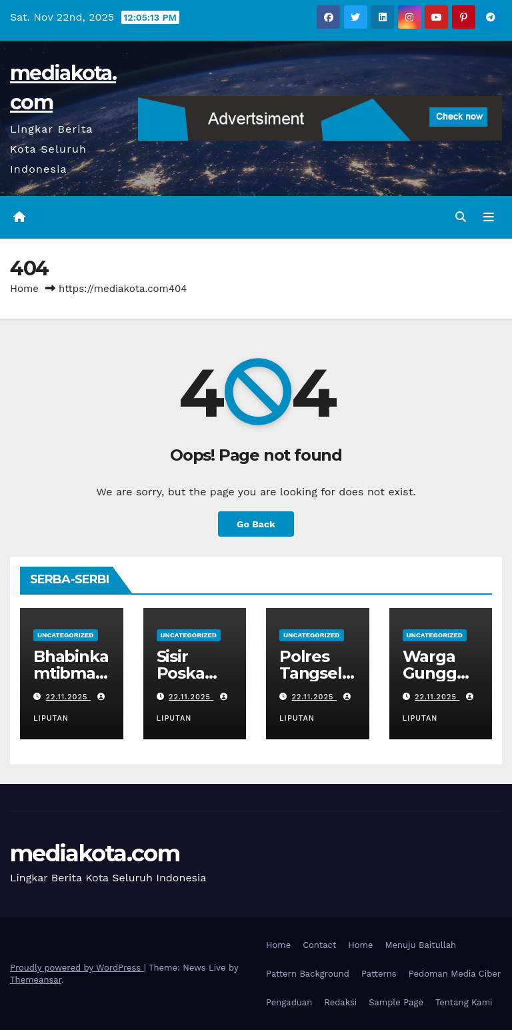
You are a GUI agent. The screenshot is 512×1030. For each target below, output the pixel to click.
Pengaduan (289, 1002)
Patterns (379, 974)
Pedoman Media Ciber (455, 974)
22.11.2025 (68, 697)
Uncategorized (65, 635)
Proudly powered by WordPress (77, 968)
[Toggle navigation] (488, 217)
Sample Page (396, 1002)
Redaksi (340, 1002)
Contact (319, 945)
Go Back (256, 524)
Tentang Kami (464, 1002)
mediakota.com (94, 853)
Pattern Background (307, 974)
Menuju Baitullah (421, 945)
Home (24, 289)
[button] (460, 217)
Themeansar (35, 980)
